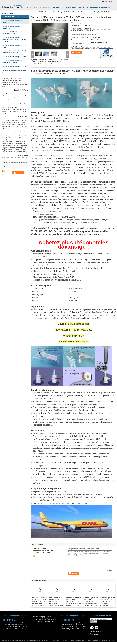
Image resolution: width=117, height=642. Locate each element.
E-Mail (92, 631)
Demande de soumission (100, 7)
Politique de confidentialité (10, 640)
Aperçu (4, 12)
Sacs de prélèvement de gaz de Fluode (14, 66)
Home (29, 7)
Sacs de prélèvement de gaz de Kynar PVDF (14, 46)
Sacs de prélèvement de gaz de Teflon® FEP (12, 27)
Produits (10, 12)
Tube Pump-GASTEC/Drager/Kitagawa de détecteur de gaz (14, 33)
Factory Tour (58, 7)
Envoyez (94, 622)
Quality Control (71, 7)
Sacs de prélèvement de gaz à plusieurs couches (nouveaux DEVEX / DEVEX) (14, 39)
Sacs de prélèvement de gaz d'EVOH (14, 57)
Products (37, 7)
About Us (47, 7)
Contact (77, 53)
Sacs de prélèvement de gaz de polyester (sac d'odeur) (12, 61)
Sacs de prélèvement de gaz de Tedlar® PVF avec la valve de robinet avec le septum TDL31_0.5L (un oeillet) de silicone (50, 62)
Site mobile (94, 634)
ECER (112, 640)
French (110, 2)
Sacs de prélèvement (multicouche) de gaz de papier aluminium (14, 52)
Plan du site (100, 631)
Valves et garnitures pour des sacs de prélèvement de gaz (14, 71)
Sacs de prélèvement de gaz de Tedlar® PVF (29, 12)
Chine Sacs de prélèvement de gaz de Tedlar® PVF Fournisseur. (39, 640)
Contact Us (83, 7)
